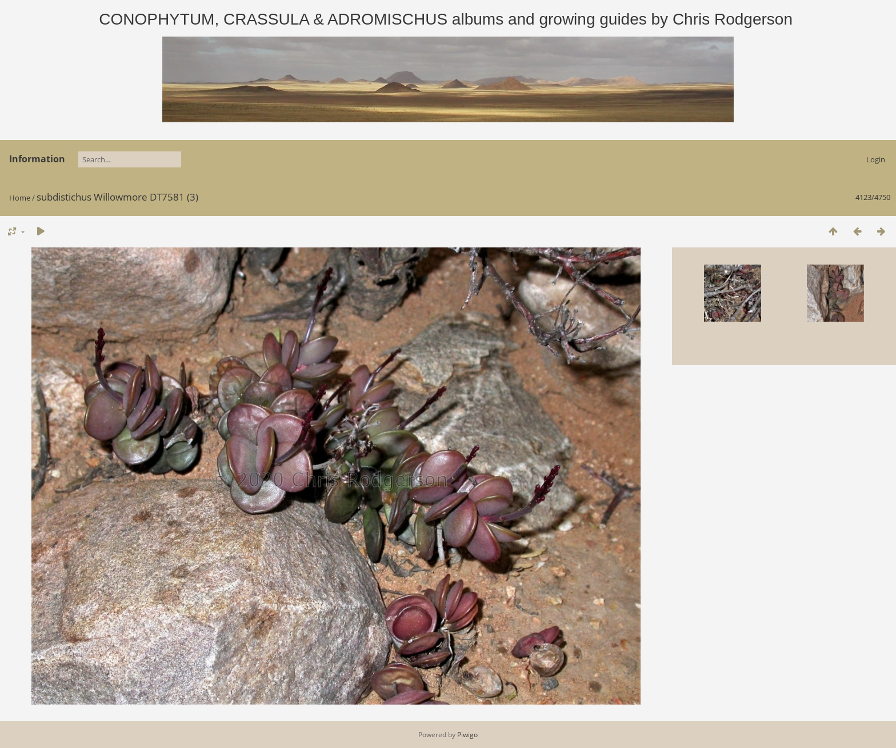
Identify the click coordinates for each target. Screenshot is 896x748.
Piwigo (467, 734)
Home (19, 198)
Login (875, 159)
